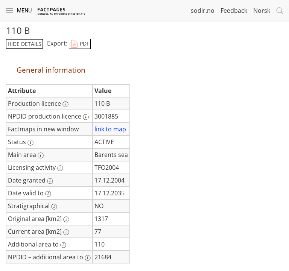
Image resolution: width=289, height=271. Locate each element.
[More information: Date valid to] (48, 194)
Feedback (234, 10)
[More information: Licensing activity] (60, 168)
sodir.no (202, 10)
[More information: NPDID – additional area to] (88, 258)
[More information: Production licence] (65, 104)
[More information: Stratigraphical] (54, 207)
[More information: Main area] (41, 155)
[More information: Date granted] (50, 181)
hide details (24, 43)
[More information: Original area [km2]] (66, 219)
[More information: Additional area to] (63, 245)
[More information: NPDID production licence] (86, 117)
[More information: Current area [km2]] (66, 232)
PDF (79, 44)
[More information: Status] (30, 143)
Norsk (261, 10)
